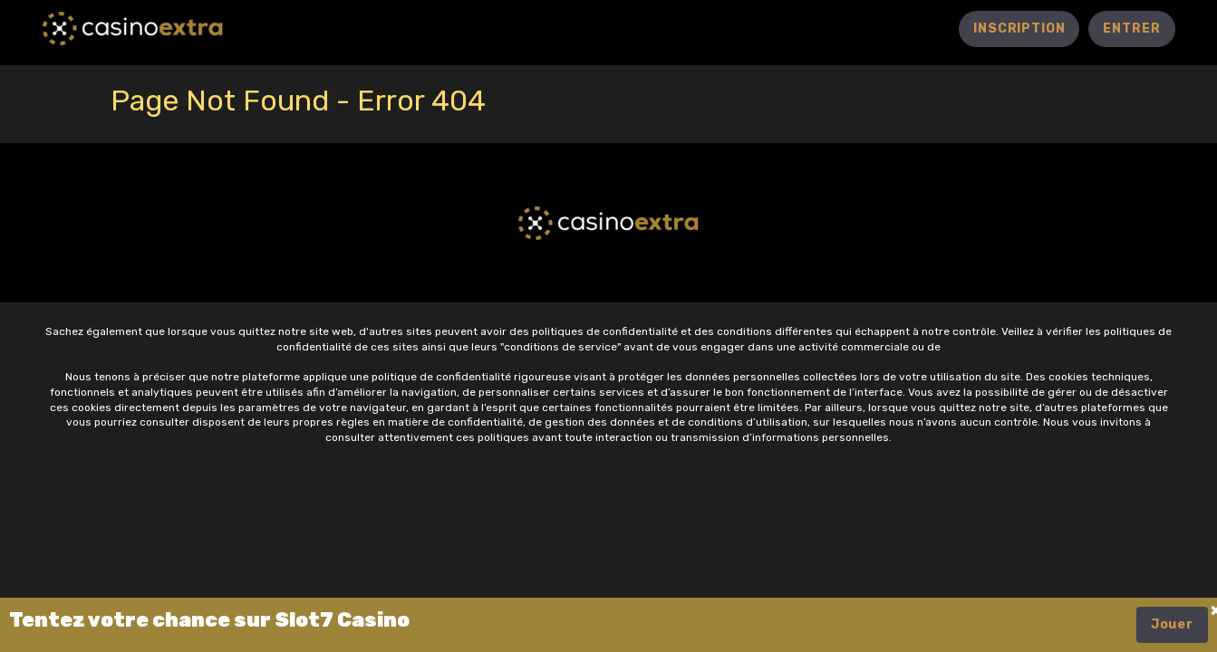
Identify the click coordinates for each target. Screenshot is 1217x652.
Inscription (1019, 28)
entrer (1131, 28)
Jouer (1172, 624)
